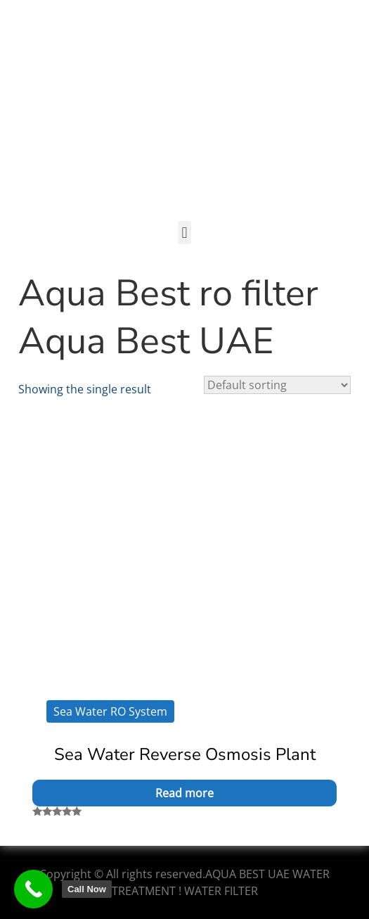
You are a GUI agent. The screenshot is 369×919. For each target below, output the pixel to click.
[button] (184, 232)
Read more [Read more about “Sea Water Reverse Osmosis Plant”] (184, 793)
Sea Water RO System (110, 711)
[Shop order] (277, 385)
